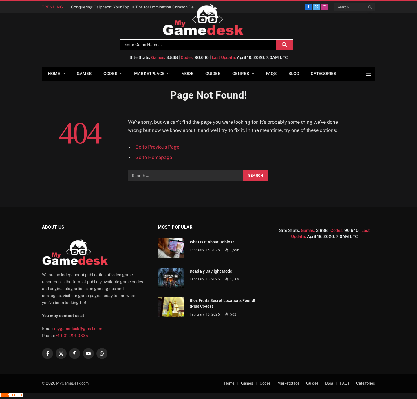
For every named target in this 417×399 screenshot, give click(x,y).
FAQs (271, 73)
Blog (293, 73)
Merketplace (288, 383)
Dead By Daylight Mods (211, 271)
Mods (187, 73)
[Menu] (368, 73)
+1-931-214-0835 (72, 335)
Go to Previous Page (157, 147)
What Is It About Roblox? (212, 242)
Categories (323, 73)
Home (54, 73)
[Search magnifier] (284, 45)
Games (84, 73)
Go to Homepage (153, 157)
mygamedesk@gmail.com (78, 328)
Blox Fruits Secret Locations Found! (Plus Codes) (222, 303)
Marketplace (149, 73)
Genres (240, 73)
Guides (213, 73)
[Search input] (199, 45)
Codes (110, 73)
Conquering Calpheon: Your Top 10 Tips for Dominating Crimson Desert (136, 7)
